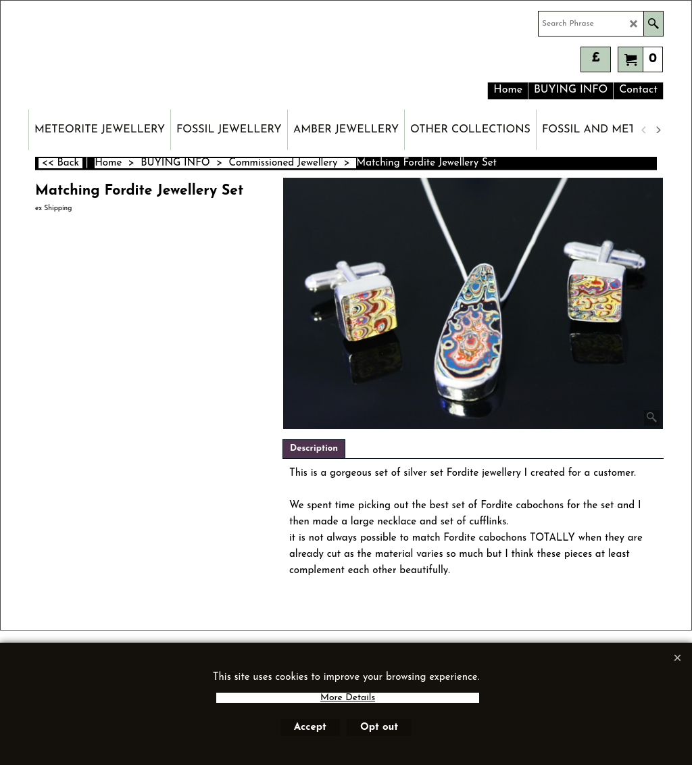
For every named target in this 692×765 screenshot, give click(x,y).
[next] (657, 130)
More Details (347, 698)
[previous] (644, 130)
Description (314, 448)
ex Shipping (53, 208)
